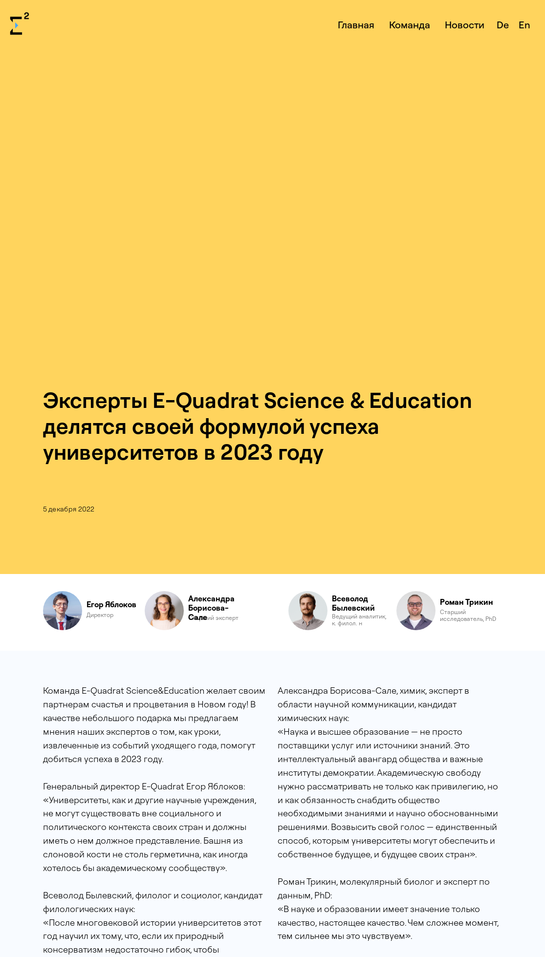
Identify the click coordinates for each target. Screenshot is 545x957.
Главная (356, 25)
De (503, 25)
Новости (464, 25)
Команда (409, 25)
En (524, 25)
